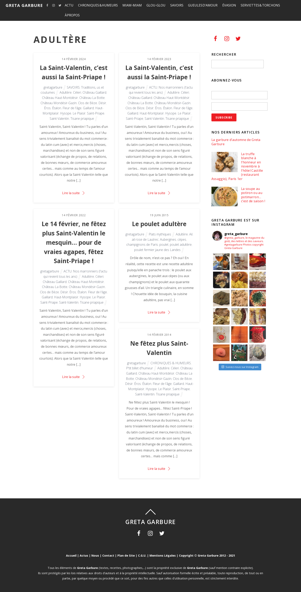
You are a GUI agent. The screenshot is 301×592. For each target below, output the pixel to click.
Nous (95, 555)
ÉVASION (229, 5)
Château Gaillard (94, 92)
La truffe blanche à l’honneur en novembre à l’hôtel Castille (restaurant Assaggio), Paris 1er (237, 166)
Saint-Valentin (59, 118)
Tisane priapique (82, 118)
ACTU (69, 5)
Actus (84, 555)
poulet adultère (181, 244)
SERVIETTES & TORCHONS (260, 5)
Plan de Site (126, 555)
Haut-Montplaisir (152, 113)
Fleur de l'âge (72, 108)
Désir (102, 103)
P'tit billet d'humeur (139, 368)
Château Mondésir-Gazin (59, 103)
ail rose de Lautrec (145, 239)
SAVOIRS (176, 5)
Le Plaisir (79, 113)
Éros (47, 108)
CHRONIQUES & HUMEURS (98, 5)
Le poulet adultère (159, 224)
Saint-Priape (95, 113)
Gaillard (88, 108)
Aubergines (168, 239)
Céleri (77, 92)
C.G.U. (142, 555)
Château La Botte (92, 97)
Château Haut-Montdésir (60, 97)
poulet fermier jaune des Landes (157, 250)
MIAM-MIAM (132, 5)
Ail (190, 234)
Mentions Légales (162, 555)
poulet (163, 244)
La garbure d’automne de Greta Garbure (235, 142)
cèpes (182, 239)
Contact (108, 555)
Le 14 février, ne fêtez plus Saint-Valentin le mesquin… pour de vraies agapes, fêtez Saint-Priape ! (74, 242)
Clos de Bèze (87, 103)
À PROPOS (72, 15)
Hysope (65, 113)
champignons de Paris (142, 244)
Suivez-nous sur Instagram (240, 367)
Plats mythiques (160, 234)
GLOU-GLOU (155, 5)
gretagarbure (53, 87)
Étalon (56, 108)
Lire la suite (71, 193)
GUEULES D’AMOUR (203, 5)
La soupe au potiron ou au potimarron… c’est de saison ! (253, 195)
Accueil (71, 555)
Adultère (66, 92)
